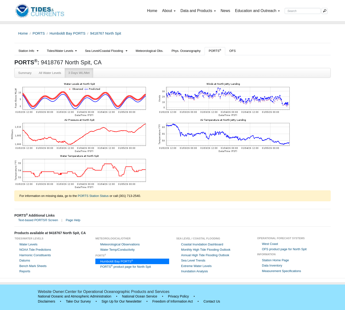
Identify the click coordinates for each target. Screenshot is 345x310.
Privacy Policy (178, 296)
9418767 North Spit (105, 33)
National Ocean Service (139, 296)
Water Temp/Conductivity (117, 249)
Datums (24, 260)
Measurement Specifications (281, 271)
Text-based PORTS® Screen (38, 220)
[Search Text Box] (303, 11)
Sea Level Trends (193, 260)
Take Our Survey (78, 301)
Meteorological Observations (120, 244)
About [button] (169, 11)
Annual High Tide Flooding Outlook (205, 255)
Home (153, 10)
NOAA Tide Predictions (35, 249)
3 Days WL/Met (79, 73)
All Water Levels (50, 73)
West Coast (270, 244)
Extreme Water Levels (196, 266)
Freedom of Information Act (172, 301)
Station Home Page (275, 260)
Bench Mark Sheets (32, 266)
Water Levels (28, 244)
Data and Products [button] (198, 11)
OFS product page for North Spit (284, 249)
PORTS (39, 33)
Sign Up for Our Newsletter (122, 301)
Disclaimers (46, 301)
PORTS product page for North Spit (125, 266)
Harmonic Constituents (35, 255)
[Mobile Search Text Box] (325, 11)
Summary (25, 73)
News (225, 11)
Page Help (73, 220)
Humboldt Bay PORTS (68, 33)
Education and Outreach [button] (257, 11)
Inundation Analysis (194, 271)
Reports (24, 271)
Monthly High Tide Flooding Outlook (205, 249)
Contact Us (211, 301)
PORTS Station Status (93, 196)
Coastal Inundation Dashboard (202, 244)
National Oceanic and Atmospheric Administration (74, 296)
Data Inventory (272, 265)
